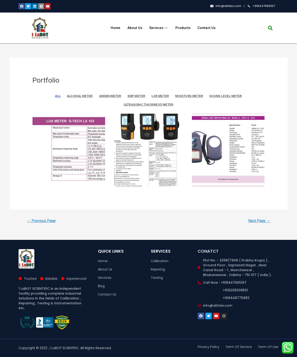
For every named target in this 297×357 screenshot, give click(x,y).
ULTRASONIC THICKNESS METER (148, 104)
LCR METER (160, 96)
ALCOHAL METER (80, 96)
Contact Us (206, 28)
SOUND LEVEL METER (225, 96)
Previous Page (41, 221)
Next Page (259, 221)
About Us (134, 28)
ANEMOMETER (110, 96)
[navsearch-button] (270, 28)
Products (182, 28)
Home (115, 28)
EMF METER (136, 96)
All (58, 96)
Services (158, 28)
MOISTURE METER (189, 96)
